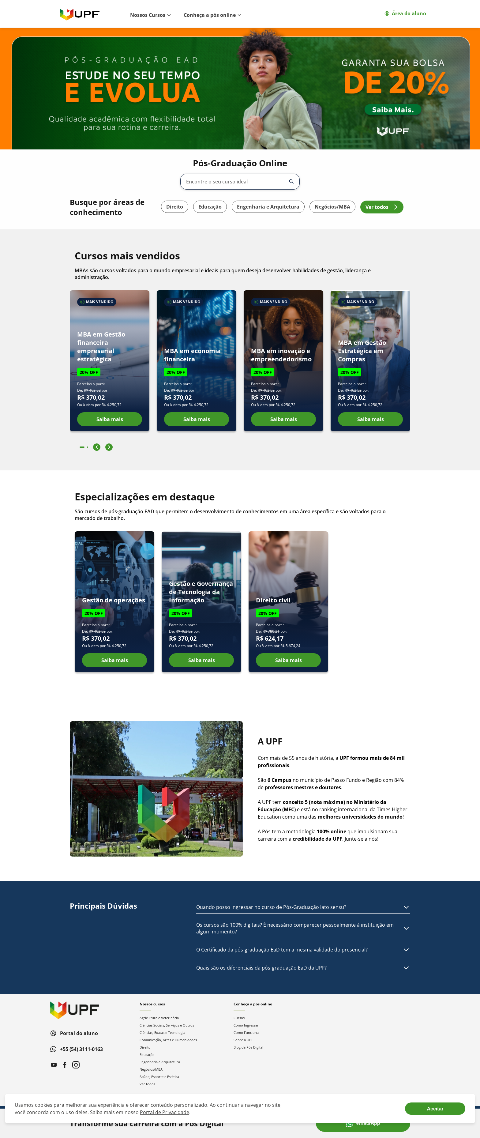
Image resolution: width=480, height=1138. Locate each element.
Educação (210, 206)
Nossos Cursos (150, 15)
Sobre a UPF (243, 1040)
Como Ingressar (246, 1025)
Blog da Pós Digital (248, 1047)
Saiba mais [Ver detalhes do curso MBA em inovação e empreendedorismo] (283, 419)
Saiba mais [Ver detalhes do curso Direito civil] (288, 660)
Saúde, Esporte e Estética (159, 1076)
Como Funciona (246, 1032)
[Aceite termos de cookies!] (435, 1108)
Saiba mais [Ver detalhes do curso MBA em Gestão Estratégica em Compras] (370, 419)
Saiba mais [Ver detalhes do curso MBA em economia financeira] (196, 419)
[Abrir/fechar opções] (291, 182)
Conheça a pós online (213, 15)
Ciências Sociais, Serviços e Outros (167, 1025)
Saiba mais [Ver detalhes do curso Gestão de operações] (114, 660)
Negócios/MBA (332, 206)
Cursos (239, 1018)
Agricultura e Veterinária (159, 1018)
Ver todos (382, 207)
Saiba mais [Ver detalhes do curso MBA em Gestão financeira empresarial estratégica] (109, 419)
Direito (174, 206)
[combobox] (236, 181)
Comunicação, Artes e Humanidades (168, 1040)
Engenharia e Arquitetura (268, 206)
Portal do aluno (74, 1033)
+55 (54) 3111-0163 (76, 1049)
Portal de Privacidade (164, 1112)
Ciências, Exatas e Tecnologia (162, 1032)
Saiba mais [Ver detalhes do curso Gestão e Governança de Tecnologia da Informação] (201, 660)
